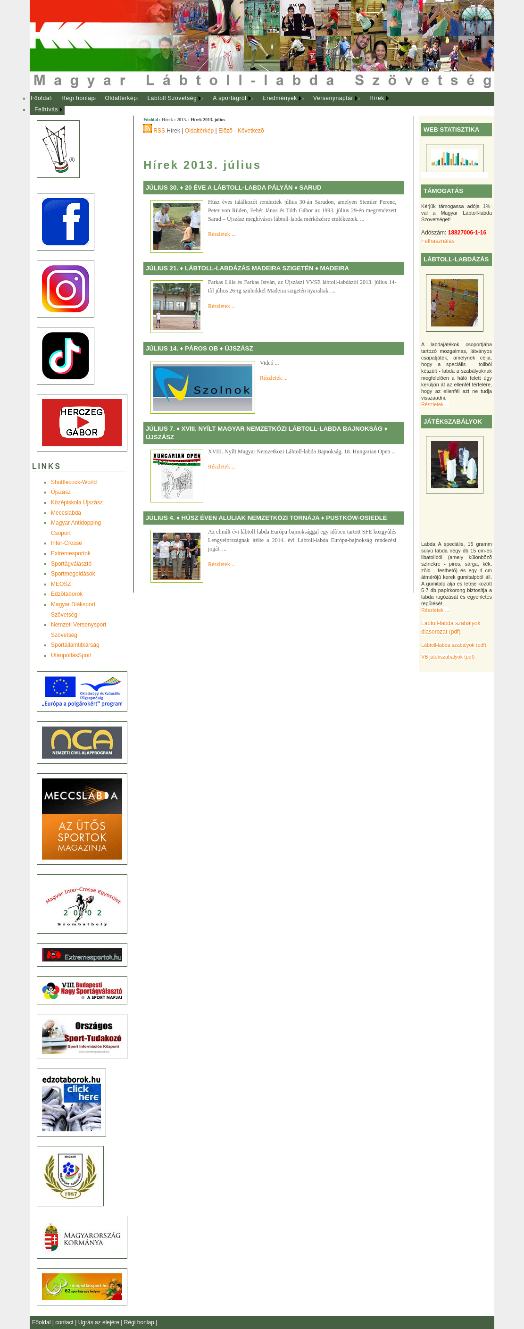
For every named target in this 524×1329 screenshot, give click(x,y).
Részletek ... (435, 404)
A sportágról (229, 98)
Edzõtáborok (67, 594)
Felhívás (46, 109)
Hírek (376, 98)
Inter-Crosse (66, 543)
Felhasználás (438, 241)
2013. (182, 119)
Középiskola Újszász (77, 502)
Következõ (251, 130)
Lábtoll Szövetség (172, 98)
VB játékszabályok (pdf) (447, 657)
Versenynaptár (333, 98)
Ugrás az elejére (99, 1322)
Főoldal (41, 98)
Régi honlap (78, 98)
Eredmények (280, 98)
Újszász (61, 492)
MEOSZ (61, 584)
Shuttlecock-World (74, 482)
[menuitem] (41, 98)
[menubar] (218, 104)
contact (65, 1322)
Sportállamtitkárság (75, 645)
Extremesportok (71, 553)
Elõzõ (225, 130)
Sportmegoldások (73, 573)
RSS (159, 130)
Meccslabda (66, 513)
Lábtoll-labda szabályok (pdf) (453, 645)
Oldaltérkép (121, 98)
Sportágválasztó (71, 563)
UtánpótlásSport (71, 655)
